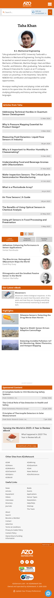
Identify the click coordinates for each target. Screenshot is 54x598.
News (8, 488)
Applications (32, 494)
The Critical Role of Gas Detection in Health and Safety (25, 403)
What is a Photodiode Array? (17, 187)
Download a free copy (26, 446)
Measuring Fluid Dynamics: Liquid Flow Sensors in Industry (23, 138)
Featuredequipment (27, 239)
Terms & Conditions (13, 527)
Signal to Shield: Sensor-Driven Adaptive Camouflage (34, 329)
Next (31, 234)
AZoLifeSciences (33, 474)
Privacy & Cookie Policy (14, 530)
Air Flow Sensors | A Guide (16, 197)
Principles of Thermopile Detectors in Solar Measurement (23, 414)
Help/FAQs (31, 503)
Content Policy (11, 533)
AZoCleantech (11, 471)
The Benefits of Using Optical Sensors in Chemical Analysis (23, 208)
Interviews (9, 500)
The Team (31, 509)
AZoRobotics (10, 468)
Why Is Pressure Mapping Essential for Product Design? (22, 125)
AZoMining (31, 462)
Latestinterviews (9, 239)
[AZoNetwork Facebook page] (27, 562)
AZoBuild (9, 477)
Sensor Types (32, 497)
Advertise (9, 524)
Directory (9, 503)
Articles (8, 491)
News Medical (32, 471)
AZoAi (29, 468)
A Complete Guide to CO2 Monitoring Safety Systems (24, 393)
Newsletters (31, 500)
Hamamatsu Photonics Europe (18, 408)
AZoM (8, 462)
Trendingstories (44, 239)
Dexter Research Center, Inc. (17, 419)
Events (29, 491)
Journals (9, 506)
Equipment (10, 494)
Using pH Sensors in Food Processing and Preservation (24, 221)
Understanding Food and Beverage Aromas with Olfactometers (25, 163)
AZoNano (9, 465)
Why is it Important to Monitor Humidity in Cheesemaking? (25, 150)
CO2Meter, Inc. (12, 398)
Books (29, 488)
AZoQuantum (32, 465)
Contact (8, 521)
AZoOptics (9, 474)
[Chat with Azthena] (48, 593)
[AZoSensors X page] (32, 562)
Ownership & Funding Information (14, 537)
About (8, 512)
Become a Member (13, 518)
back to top (46, 545)
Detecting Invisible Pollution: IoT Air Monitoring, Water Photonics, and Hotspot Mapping (36, 343)
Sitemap (30, 506)
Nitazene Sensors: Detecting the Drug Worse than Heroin (35, 316)
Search (8, 515)
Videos (8, 497)
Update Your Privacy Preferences (27, 591)
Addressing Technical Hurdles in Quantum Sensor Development (24, 113)
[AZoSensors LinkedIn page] (22, 562)
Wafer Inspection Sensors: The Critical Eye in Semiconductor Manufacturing (26, 176)
